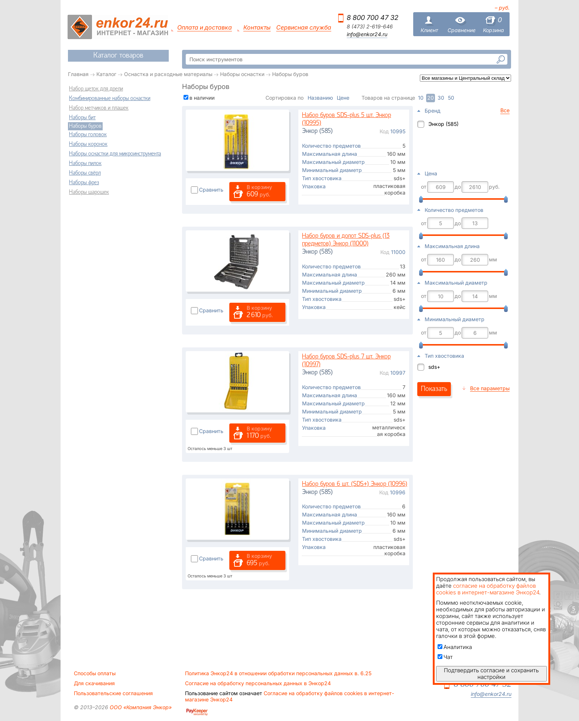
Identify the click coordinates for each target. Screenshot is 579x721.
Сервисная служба (303, 27)
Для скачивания (94, 683)
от (423, 187)
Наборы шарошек (89, 192)
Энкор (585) (443, 124)
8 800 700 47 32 (372, 17)
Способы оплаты (95, 673)
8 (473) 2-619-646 (370, 27)
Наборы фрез (84, 183)
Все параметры (490, 388)
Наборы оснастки (242, 74)
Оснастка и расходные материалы (168, 74)
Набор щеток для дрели (96, 89)
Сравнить (211, 189)
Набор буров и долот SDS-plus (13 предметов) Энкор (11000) (346, 240)
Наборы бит (82, 118)
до (458, 187)
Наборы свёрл (85, 173)
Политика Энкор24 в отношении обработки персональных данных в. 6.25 (278, 673)
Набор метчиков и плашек (99, 108)
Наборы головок (88, 135)
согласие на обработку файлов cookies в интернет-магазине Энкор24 (487, 589)
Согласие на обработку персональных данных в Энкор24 (258, 683)
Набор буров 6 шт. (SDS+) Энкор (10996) (354, 484)
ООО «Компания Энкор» (140, 707)
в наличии (202, 98)
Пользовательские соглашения (113, 693)
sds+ (434, 367)
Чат (445, 656)
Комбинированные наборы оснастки (109, 99)
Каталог (106, 74)
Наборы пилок (85, 163)
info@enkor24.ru (367, 34)
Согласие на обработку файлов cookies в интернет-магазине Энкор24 (289, 696)
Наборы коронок (88, 144)
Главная (78, 74)
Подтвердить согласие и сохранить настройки (491, 673)
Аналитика (455, 646)
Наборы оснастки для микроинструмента (115, 154)
